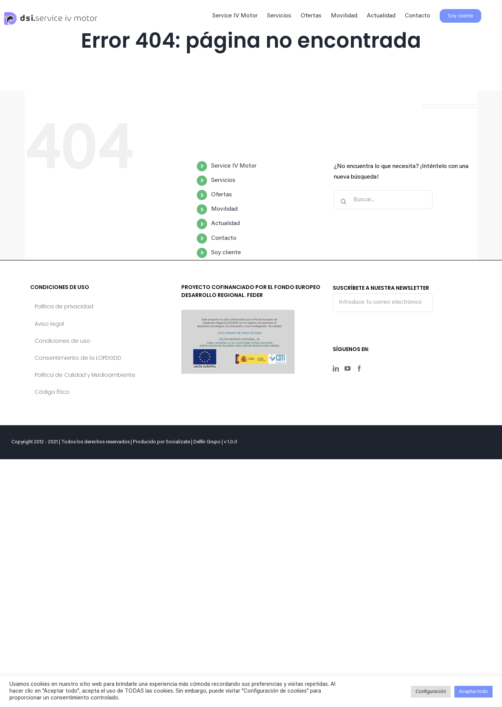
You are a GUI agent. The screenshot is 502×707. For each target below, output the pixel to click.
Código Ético (52, 392)
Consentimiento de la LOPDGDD (78, 358)
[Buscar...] (383, 199)
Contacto (223, 238)
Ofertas (221, 195)
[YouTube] (347, 368)
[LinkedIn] (336, 368)
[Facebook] (359, 368)
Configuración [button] (431, 691)
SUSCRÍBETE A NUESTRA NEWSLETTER (383, 297)
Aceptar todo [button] (473, 691)
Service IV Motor (233, 166)
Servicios (223, 180)
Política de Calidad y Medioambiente (85, 375)
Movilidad (224, 209)
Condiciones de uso (62, 341)
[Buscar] (343, 201)
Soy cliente (226, 253)
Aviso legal (49, 324)
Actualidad (225, 224)
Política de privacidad (64, 306)
